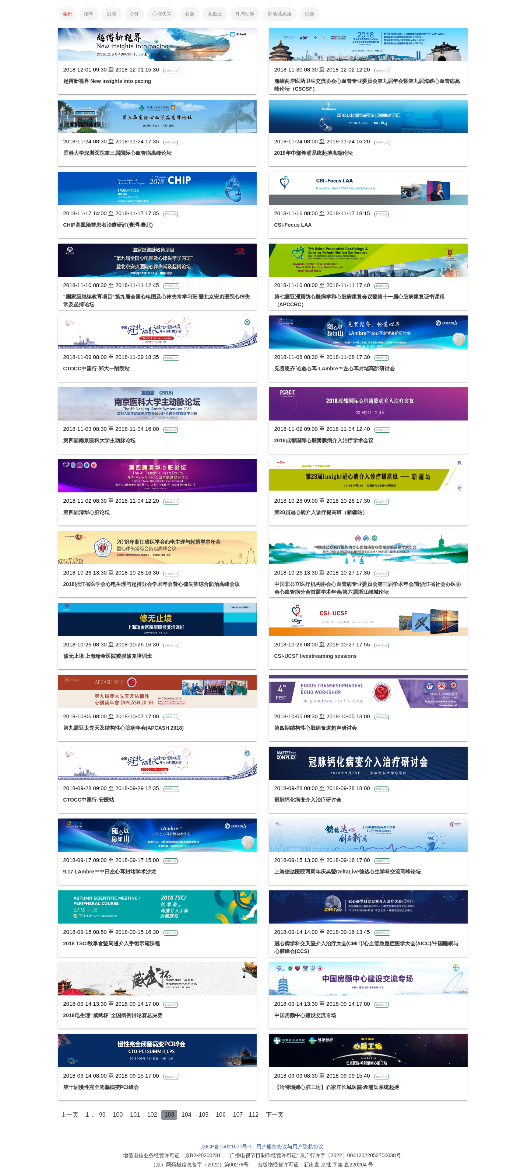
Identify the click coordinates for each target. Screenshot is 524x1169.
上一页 (69, 1115)
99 (102, 1115)
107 (238, 1115)
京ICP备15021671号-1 (226, 1146)
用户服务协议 (271, 1146)
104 (186, 1115)
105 (204, 1115)
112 (254, 1115)
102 (152, 1115)
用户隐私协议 (307, 1146)
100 (118, 1115)
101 (135, 1115)
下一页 (275, 1115)
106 (221, 1115)
